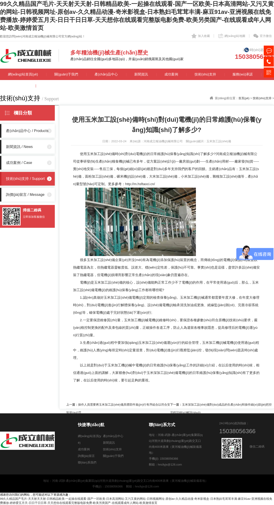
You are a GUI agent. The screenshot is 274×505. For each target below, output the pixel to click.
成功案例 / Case (19, 163)
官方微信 (266, 36)
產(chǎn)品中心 (106, 74)
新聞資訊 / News (19, 147)
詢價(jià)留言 (17, 86)
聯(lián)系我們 (54, 86)
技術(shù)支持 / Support (25, 179)
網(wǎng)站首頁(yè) (23, 74)
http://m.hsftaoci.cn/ (140, 184)
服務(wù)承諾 (242, 74)
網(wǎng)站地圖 (234, 36)
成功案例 (171, 74)
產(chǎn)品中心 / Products (27, 131)
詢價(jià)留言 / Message (25, 195)
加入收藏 (204, 36)
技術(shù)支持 (205, 74)
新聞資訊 (141, 74)
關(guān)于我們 (66, 74)
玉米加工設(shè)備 (101, 154)
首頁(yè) (243, 98)
